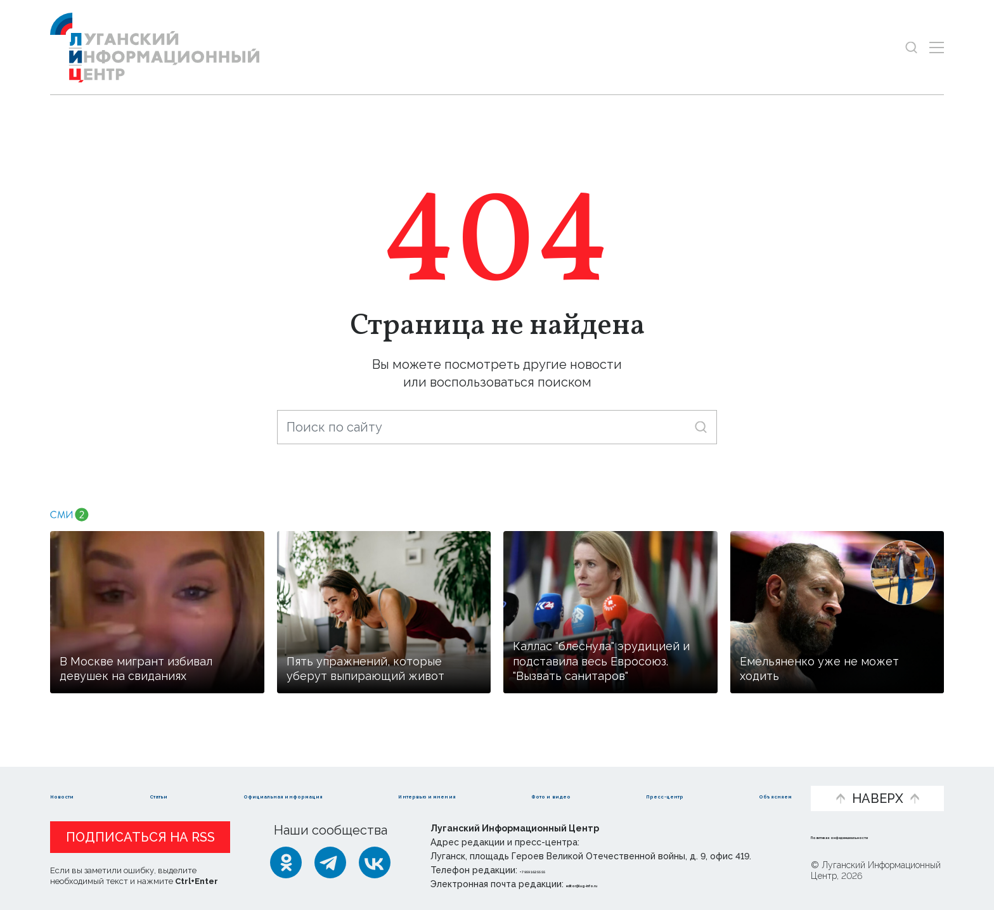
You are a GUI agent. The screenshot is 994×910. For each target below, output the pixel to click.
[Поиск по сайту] (497, 427)
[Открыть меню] (937, 47)
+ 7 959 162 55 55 (555, 870)
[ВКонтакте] (374, 862)
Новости (77, 777)
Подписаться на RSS (140, 837)
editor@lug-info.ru (609, 884)
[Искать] (701, 427)
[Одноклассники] (286, 862)
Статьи (145, 777)
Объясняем (755, 777)
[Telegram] (330, 862)
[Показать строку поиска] (911, 47)
